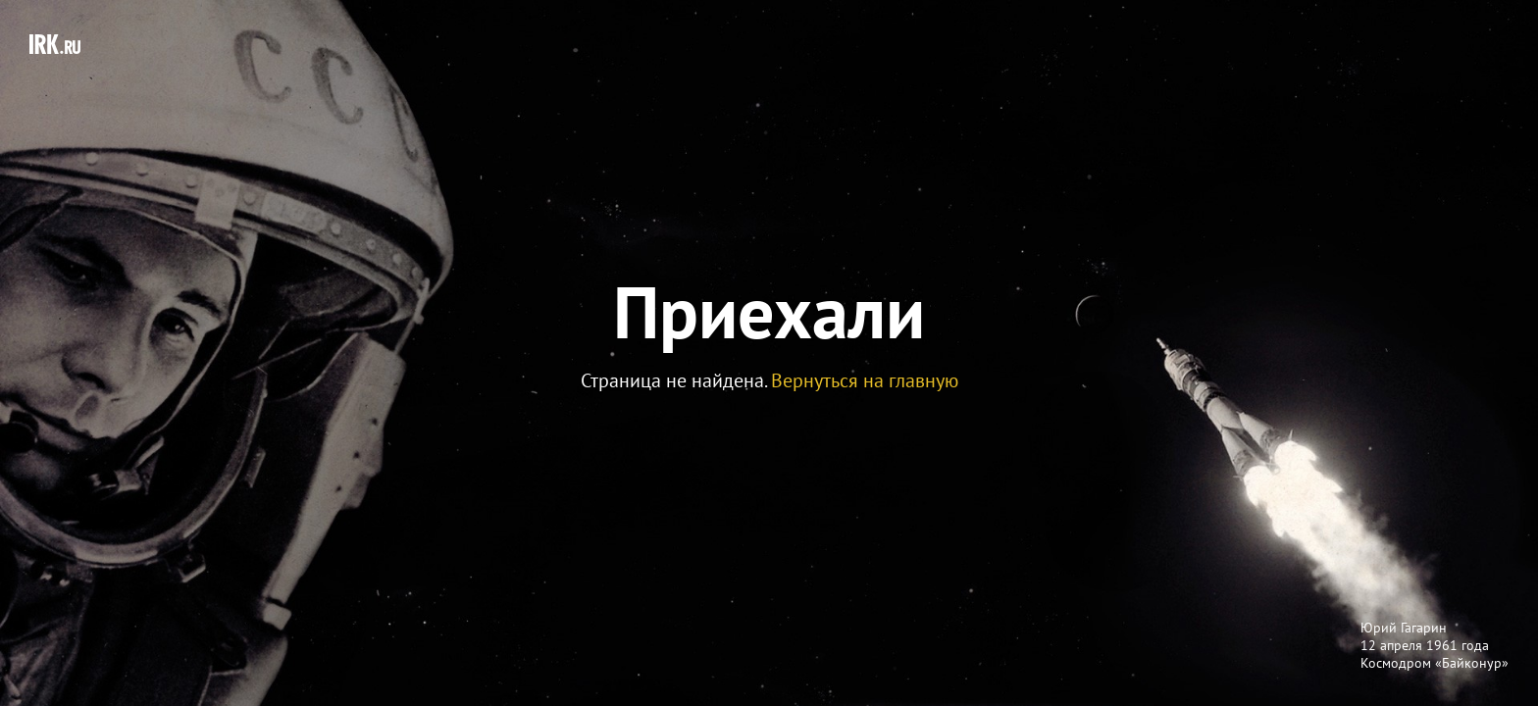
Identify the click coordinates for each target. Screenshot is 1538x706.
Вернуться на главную (864, 380)
